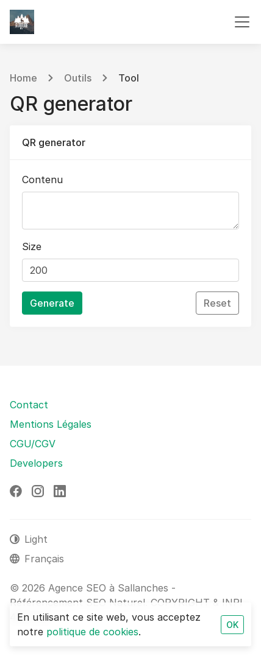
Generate (52, 303)
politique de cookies (92, 632)
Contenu (42, 179)
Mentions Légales (50, 424)
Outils (77, 78)
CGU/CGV (32, 444)
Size (31, 246)
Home (23, 78)
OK (232, 624)
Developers (36, 463)
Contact (29, 405)
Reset (217, 303)
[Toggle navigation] (242, 22)
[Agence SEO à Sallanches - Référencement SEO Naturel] (22, 22)
